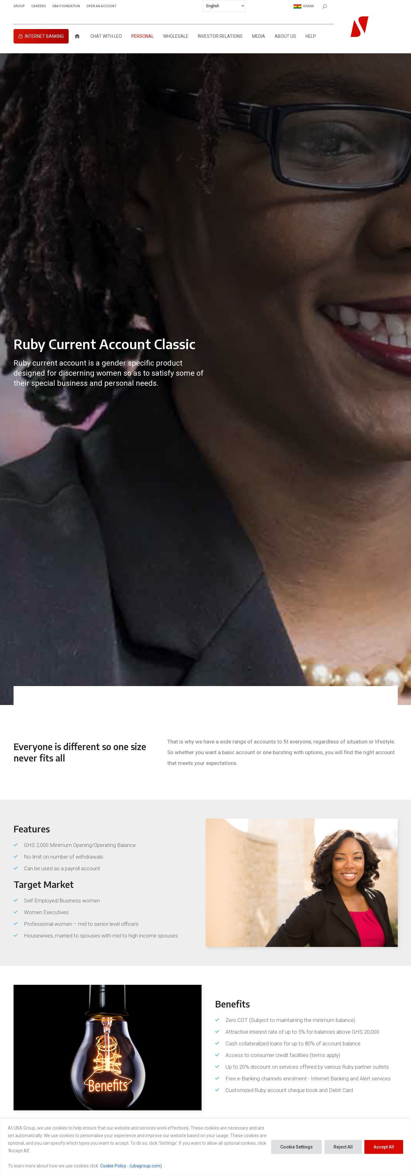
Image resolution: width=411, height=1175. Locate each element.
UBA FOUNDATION (66, 6)
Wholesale (175, 36)
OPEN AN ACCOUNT (101, 6)
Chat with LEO (106, 36)
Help (310, 36)
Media (258, 36)
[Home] (77, 36)
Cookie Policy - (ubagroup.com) (131, 1165)
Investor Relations (220, 36)
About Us (285, 36)
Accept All (384, 1146)
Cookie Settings (296, 1146)
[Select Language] (224, 6)
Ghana (304, 6)
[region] (205, 1147)
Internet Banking (44, 36)
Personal (142, 36)
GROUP (19, 6)
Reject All (343, 1146)
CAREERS (38, 6)
